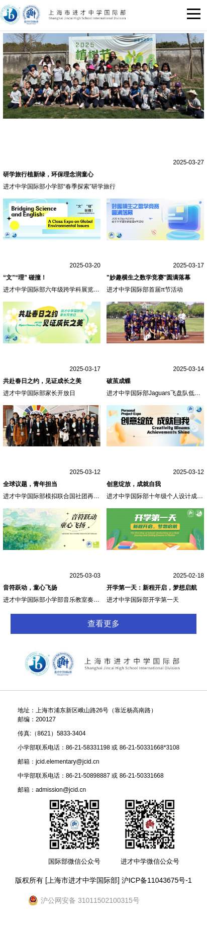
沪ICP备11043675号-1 (157, 880)
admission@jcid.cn (61, 789)
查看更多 (103, 623)
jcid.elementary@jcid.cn (67, 761)
